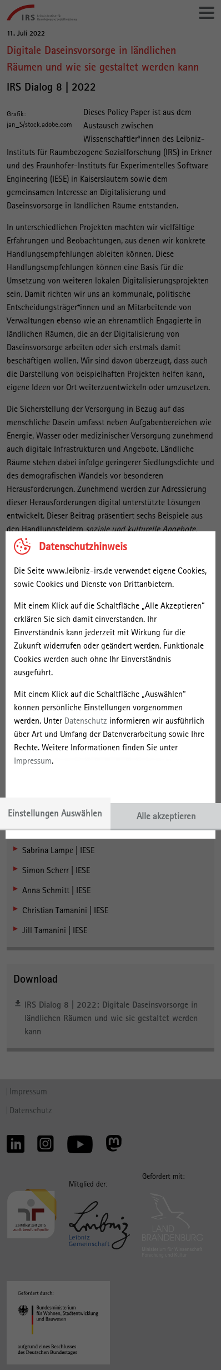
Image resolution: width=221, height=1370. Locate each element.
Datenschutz (85, 720)
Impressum (33, 760)
